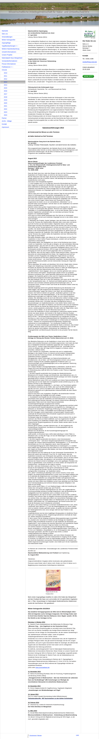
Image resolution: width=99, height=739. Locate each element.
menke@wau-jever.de (90, 62)
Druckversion (32, 735)
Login (77, 735)
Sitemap (39, 735)
